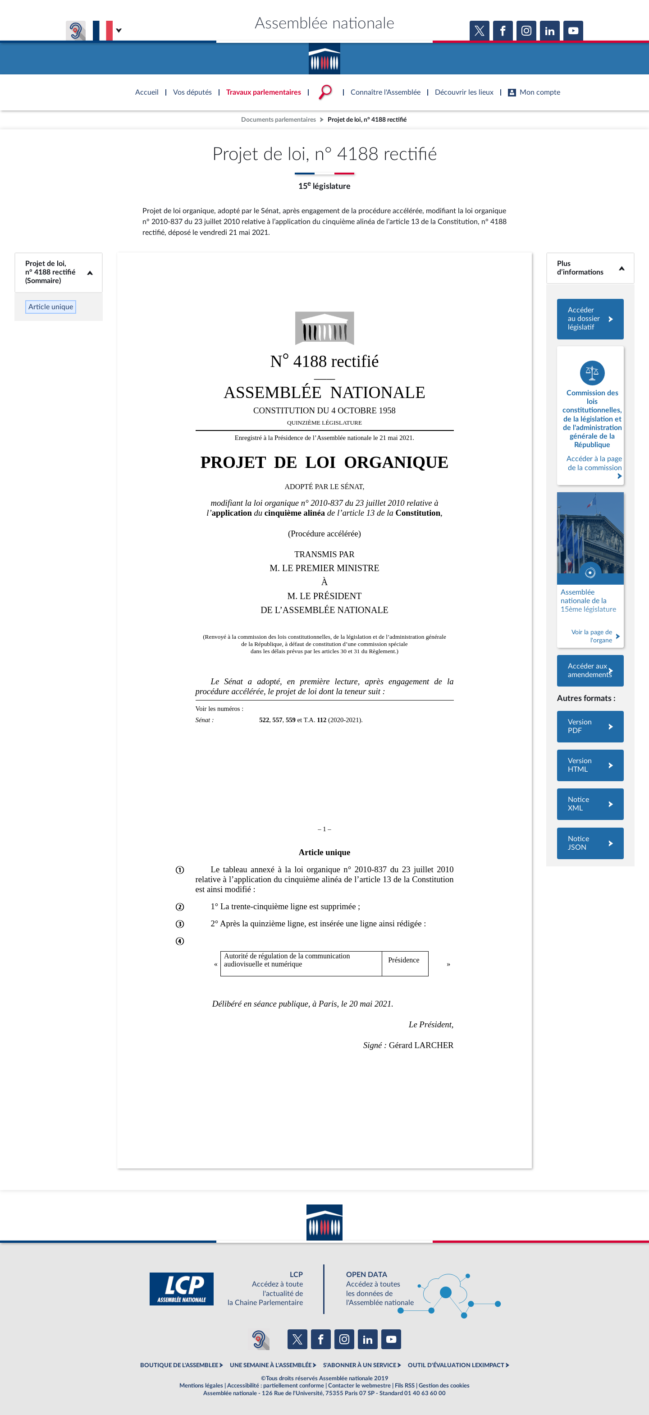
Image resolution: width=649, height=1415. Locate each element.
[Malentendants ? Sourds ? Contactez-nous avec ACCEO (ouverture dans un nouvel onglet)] (259, 1339)
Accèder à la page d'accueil (324, 55)
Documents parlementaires (278, 119)
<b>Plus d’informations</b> (590, 268)
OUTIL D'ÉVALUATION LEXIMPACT (456, 1365)
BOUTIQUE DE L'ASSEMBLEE (179, 1365)
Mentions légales (201, 1385)
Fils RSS (405, 1385)
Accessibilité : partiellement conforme (275, 1385)
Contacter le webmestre (359, 1385)
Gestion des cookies (444, 1385)
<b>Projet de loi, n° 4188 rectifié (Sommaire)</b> (58, 272)
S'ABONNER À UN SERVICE (359, 1365)
